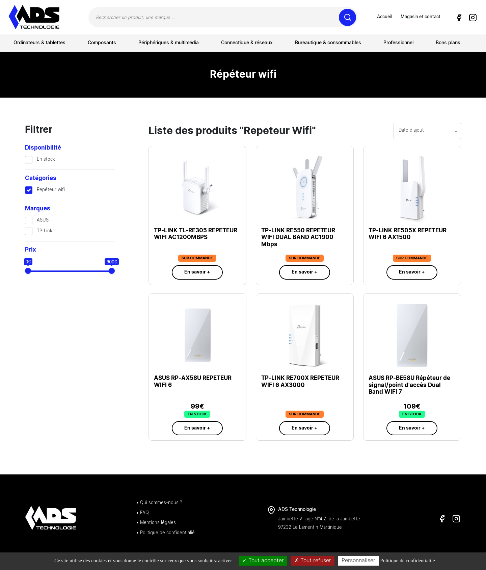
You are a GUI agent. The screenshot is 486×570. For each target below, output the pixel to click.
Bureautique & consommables (328, 43)
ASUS (43, 220)
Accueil (384, 17)
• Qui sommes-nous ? (159, 503)
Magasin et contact (420, 17)
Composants (102, 43)
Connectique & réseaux (247, 43)
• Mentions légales (156, 523)
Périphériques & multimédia (168, 43)
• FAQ (142, 513)
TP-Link (44, 231)
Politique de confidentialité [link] (407, 560)
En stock (46, 159)
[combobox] (427, 131)
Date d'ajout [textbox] (411, 130)
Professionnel (398, 43)
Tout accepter (263, 560)
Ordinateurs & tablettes (39, 43)
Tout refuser (312, 560)
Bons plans (448, 43)
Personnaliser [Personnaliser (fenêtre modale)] (358, 560)
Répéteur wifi (51, 190)
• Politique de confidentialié (165, 533)
